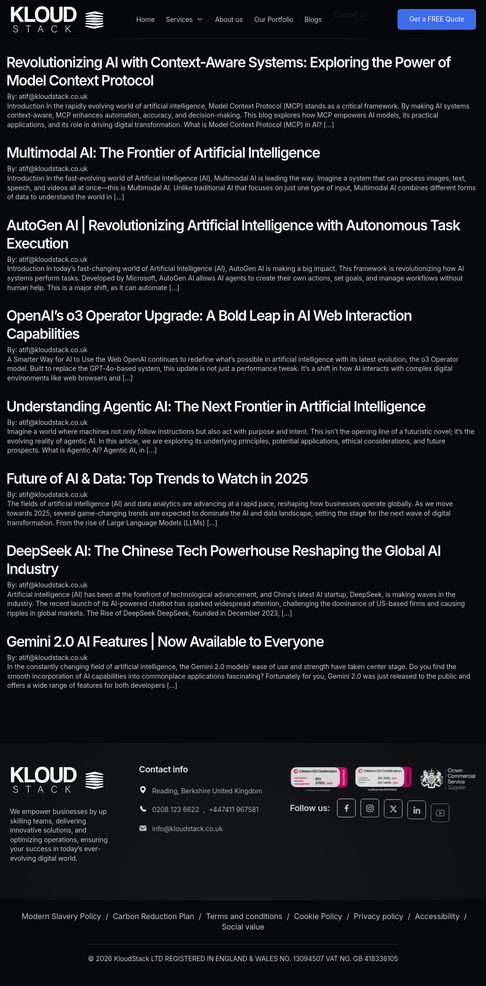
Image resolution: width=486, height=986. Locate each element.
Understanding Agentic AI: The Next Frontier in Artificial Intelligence (215, 406)
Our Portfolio (273, 11)
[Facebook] (355, 812)
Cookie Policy (318, 918)
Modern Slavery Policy (61, 918)
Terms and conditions (244, 918)
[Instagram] (379, 814)
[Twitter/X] (402, 818)
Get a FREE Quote (437, 16)
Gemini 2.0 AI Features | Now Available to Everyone (165, 641)
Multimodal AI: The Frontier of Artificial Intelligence (163, 152)
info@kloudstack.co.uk (192, 831)
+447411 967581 (238, 812)
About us (229, 13)
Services (179, 15)
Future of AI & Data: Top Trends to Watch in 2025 (157, 478)
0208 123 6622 (180, 812)
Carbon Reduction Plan (153, 918)
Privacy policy (378, 918)
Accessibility (437, 918)
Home (145, 16)
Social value (243, 928)
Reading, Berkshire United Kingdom (212, 793)
